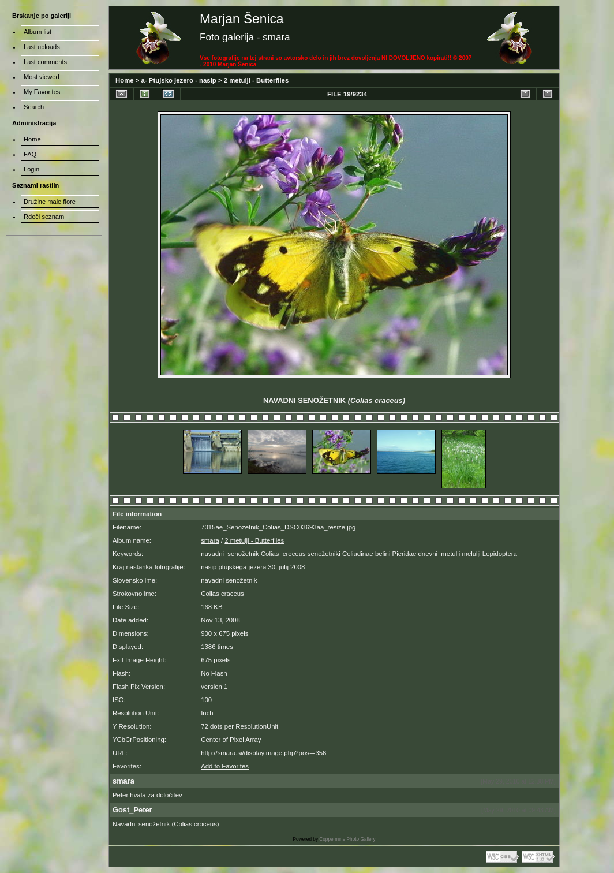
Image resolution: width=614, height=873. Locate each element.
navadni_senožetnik (230, 553)
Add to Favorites (225, 766)
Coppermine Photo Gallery (347, 839)
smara (210, 540)
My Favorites (42, 91)
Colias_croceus (283, 553)
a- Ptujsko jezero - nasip (178, 80)
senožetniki (324, 553)
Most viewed (41, 76)
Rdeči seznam (44, 216)
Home (124, 80)
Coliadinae (357, 553)
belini (383, 553)
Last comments (45, 61)
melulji (471, 553)
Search (34, 106)
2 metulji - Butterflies (256, 80)
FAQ (30, 154)
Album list (37, 31)
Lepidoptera (499, 553)
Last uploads (42, 46)
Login (31, 169)
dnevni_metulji (439, 553)
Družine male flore (50, 201)
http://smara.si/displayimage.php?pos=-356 (263, 752)
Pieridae (404, 553)
